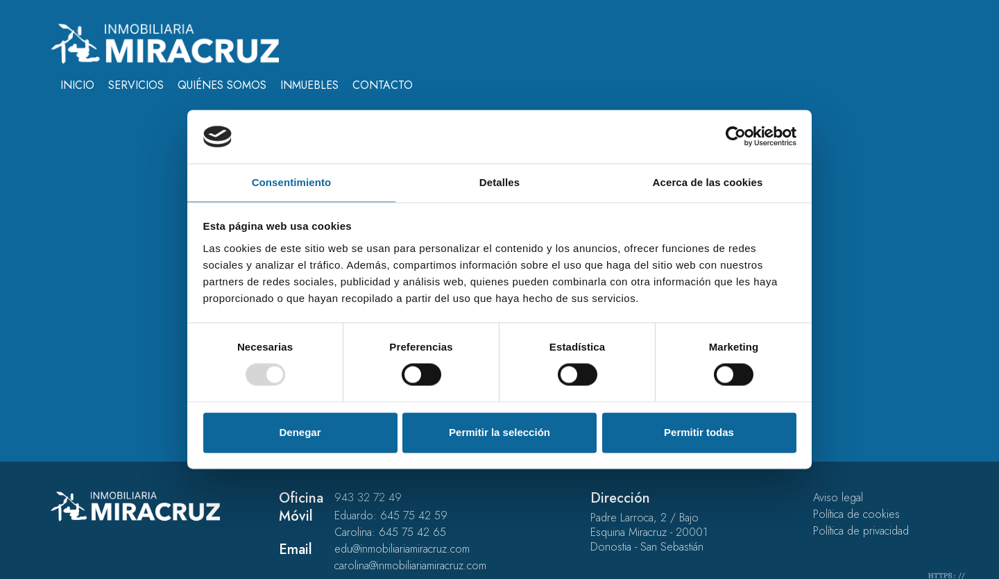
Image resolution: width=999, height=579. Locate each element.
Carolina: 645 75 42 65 (390, 532)
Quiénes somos (222, 85)
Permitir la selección (499, 432)
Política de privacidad (861, 531)
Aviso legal (838, 497)
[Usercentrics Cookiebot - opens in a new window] (735, 136)
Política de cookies (856, 514)
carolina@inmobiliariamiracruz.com (410, 565)
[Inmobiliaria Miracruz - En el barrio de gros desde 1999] (164, 43)
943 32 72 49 (368, 497)
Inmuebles (309, 85)
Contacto (382, 85)
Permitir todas (699, 432)
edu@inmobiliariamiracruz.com (402, 549)
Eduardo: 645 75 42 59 (390, 515)
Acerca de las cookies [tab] (708, 182)
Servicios (136, 85)
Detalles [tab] (499, 182)
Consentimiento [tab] (292, 182)
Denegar (300, 432)
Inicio (77, 85)
